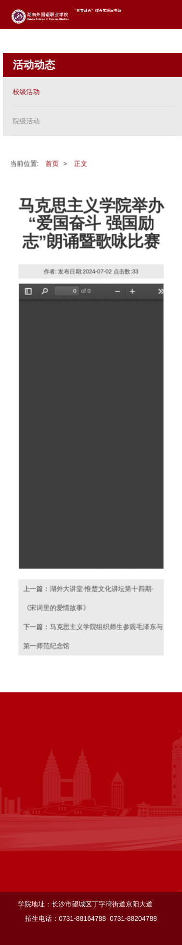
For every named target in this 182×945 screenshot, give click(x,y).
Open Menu (167, 14)
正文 (80, 163)
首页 (52, 163)
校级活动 (26, 91)
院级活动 (26, 121)
